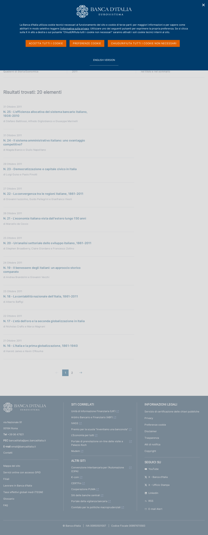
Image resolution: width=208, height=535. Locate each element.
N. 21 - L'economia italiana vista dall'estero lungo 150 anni (44, 218)
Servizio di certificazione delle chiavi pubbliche (172, 411)
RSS (149, 500)
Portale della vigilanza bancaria (89, 501)
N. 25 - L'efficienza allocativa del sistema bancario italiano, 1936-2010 (45, 113)
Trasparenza (152, 437)
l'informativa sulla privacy (74, 28)
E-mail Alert (153, 508)
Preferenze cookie (155, 424)
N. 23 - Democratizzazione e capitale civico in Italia (40, 169)
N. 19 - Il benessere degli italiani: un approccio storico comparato (42, 269)
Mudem (75, 451)
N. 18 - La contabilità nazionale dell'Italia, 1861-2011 (40, 296)
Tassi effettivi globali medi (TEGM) (23, 492)
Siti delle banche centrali (85, 495)
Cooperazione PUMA (83, 489)
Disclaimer (151, 431)
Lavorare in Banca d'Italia (17, 485)
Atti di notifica (152, 444)
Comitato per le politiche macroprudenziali (96, 507)
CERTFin (76, 483)
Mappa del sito (11, 465)
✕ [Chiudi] (204, 5)
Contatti (7, 452)
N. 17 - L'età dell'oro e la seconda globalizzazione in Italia (44, 321)
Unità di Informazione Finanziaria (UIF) (93, 411)
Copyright (150, 451)
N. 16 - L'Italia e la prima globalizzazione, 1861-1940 (40, 345)
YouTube (152, 469)
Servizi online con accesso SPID (22, 472)
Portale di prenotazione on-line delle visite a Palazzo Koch (97, 443)
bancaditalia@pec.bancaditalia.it (27, 440)
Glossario (8, 498)
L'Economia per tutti (82, 435)
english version (104, 61)
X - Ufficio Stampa (157, 484)
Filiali (6, 479)
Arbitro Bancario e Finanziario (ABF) (92, 417)
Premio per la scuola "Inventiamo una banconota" (99, 429)
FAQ (5, 505)
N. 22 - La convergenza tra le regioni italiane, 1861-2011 (43, 193)
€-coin (75, 477)
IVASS (74, 423)
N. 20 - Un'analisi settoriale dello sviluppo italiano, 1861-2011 (47, 243)
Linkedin (151, 493)
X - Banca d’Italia (156, 477)
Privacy (149, 418)
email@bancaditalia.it (23, 446)
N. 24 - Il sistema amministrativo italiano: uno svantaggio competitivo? (44, 142)
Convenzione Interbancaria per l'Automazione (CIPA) (97, 469)
